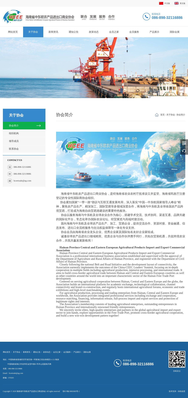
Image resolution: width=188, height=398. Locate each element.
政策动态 (94, 32)
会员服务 (134, 32)
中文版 (164, 3)
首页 (162, 115)
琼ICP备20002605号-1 (71, 391)
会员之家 (114, 32)
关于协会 (33, 32)
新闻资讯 (53, 32)
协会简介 (14, 125)
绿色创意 (181, 391)
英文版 (179, 3)
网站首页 (13, 32)
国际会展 (174, 32)
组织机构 (14, 133)
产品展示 (154, 32)
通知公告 (73, 32)
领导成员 (14, 141)
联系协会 (14, 149)
